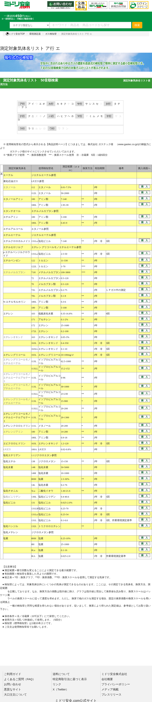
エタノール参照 (40, 228)
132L (33, 526)
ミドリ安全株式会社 (114, 674)
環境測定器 (35, 34)
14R (33, 467)
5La (33, 490)
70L (33, 295)
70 (32, 284)
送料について (61, 674)
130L (33, 496)
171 (33, 319)
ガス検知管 (51, 34)
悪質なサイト (12, 689)
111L (33, 425)
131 (33, 502)
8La (33, 550)
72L (33, 290)
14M (33, 473)
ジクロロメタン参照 (42, 532)
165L (33, 354)
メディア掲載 (110, 689)
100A (34, 449)
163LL (34, 348)
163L (33, 343)
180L (33, 205)
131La (34, 241)
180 (33, 199)
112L (33, 193)
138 (33, 461)
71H (33, 272)
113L (33, 361)
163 (33, 337)
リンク (57, 684)
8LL (33, 556)
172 (33, 325)
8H (32, 544)
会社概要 (107, 679)
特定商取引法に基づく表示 (70, 679)
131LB (34, 508)
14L (33, 484)
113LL (34, 368)
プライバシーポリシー (115, 684)
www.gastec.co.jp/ (128, 144)
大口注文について (15, 694)
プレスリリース (111, 694)
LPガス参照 (37, 181)
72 (32, 278)
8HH (33, 479)
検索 (137, 25)
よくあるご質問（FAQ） (19, 679)
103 (33, 313)
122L (33, 266)
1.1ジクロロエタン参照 (44, 455)
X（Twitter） (61, 689)
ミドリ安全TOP (15, 34)
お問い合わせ (12, 684)
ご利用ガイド (12, 674)
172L (33, 331)
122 (33, 260)
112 (33, 187)
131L (33, 520)
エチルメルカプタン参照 (45, 211)
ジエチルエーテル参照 (43, 175)
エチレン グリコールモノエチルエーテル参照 (56, 247)
